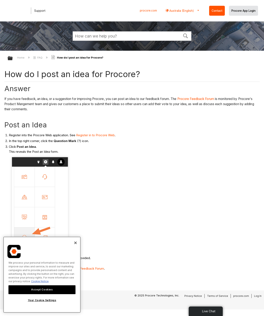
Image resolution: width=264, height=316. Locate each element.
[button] (185, 35)
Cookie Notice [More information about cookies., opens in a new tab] (40, 281)
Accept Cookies (42, 289)
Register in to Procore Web (95, 135)
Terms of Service (217, 295)
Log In (258, 295)
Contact (217, 10)
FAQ (38, 57)
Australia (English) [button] (181, 10)
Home (21, 57)
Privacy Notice (193, 295)
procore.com (148, 10)
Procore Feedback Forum (195, 99)
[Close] (75, 242)
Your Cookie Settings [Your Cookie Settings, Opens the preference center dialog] (42, 300)
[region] (42, 275)
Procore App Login (243, 10)
